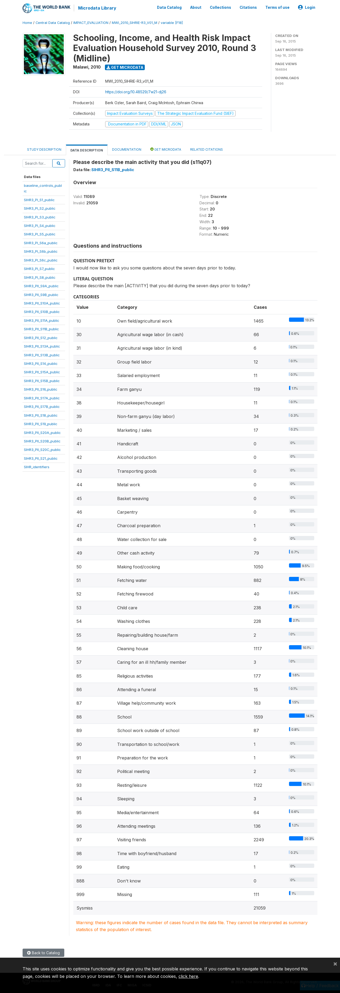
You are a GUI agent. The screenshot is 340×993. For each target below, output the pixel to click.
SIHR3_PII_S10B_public (42, 312)
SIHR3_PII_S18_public (41, 415)
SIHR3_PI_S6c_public (41, 260)
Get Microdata (125, 67)
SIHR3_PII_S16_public (40, 389)
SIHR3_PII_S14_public (41, 363)
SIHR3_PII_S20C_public (42, 449)
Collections (220, 7)
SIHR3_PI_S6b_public (41, 251)
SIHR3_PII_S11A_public (41, 320)
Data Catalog (169, 7)
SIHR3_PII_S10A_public (42, 303)
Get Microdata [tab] (165, 149)
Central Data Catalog (53, 22)
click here (188, 976)
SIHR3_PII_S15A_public (42, 372)
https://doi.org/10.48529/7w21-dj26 (135, 92)
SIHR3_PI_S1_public (39, 199)
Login (306, 7)
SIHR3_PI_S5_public (40, 234)
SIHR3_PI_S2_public (40, 208)
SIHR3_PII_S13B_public (42, 355)
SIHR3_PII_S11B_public (41, 329)
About (195, 7)
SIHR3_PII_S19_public (40, 423)
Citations (248, 7)
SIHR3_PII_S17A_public (42, 398)
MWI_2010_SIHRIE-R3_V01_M (134, 22)
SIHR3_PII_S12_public (41, 337)
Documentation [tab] (126, 149)
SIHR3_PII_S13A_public (42, 346)
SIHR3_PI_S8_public (40, 277)
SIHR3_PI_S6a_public (41, 242)
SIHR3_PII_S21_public (41, 458)
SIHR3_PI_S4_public (40, 225)
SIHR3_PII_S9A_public (41, 286)
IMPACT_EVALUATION (90, 22)
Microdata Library (97, 8)
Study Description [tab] (44, 149)
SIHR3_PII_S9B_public (41, 294)
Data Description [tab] (86, 150)
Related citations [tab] (206, 149)
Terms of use (277, 7)
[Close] (335, 963)
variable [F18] (172, 22)
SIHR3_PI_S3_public (40, 217)
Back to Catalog (43, 952)
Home (27, 22)
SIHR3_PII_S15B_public (42, 380)
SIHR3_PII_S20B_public (42, 441)
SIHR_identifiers (36, 466)
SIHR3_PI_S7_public (39, 268)
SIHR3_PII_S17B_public (42, 406)
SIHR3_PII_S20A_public (42, 432)
